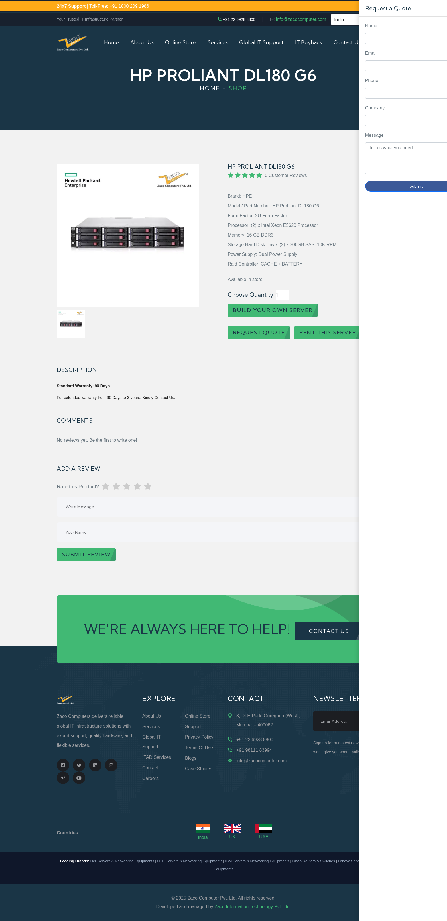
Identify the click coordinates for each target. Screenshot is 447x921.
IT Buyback (308, 42)
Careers (150, 778)
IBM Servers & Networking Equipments (257, 861)
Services (218, 42)
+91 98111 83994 (254, 750)
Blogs (190, 758)
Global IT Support (261, 42)
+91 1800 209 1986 (129, 6)
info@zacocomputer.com (301, 19)
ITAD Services (156, 757)
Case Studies (198, 768)
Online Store (180, 42)
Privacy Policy (199, 737)
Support (193, 726)
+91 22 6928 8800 (239, 19)
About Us (142, 42)
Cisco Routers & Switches (313, 861)
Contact (150, 767)
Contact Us (347, 42)
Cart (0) (381, 42)
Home (111, 42)
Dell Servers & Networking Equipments (122, 861)
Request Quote (437, 368)
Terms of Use (199, 747)
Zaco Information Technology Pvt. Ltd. (252, 906)
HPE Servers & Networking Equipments (189, 861)
